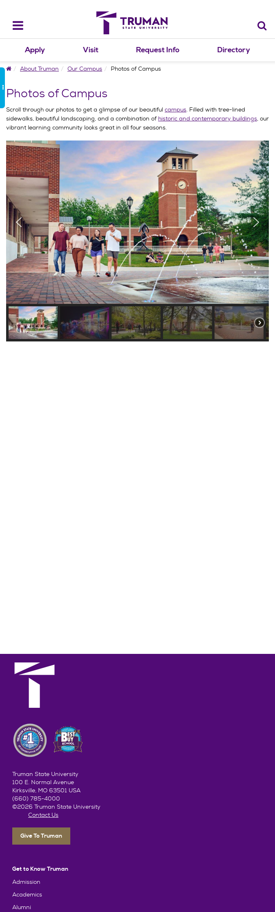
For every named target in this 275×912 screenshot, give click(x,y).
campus (175, 109)
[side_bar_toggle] (2, 87)
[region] (137, 240)
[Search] (262, 25)
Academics (27, 894)
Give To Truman (41, 836)
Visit (90, 50)
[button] (18, 222)
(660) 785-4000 (36, 798)
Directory (233, 50)
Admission (26, 881)
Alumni (21, 907)
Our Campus (84, 68)
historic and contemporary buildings (207, 118)
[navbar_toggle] (13, 25)
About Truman (39, 68)
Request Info (157, 50)
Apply (35, 50)
